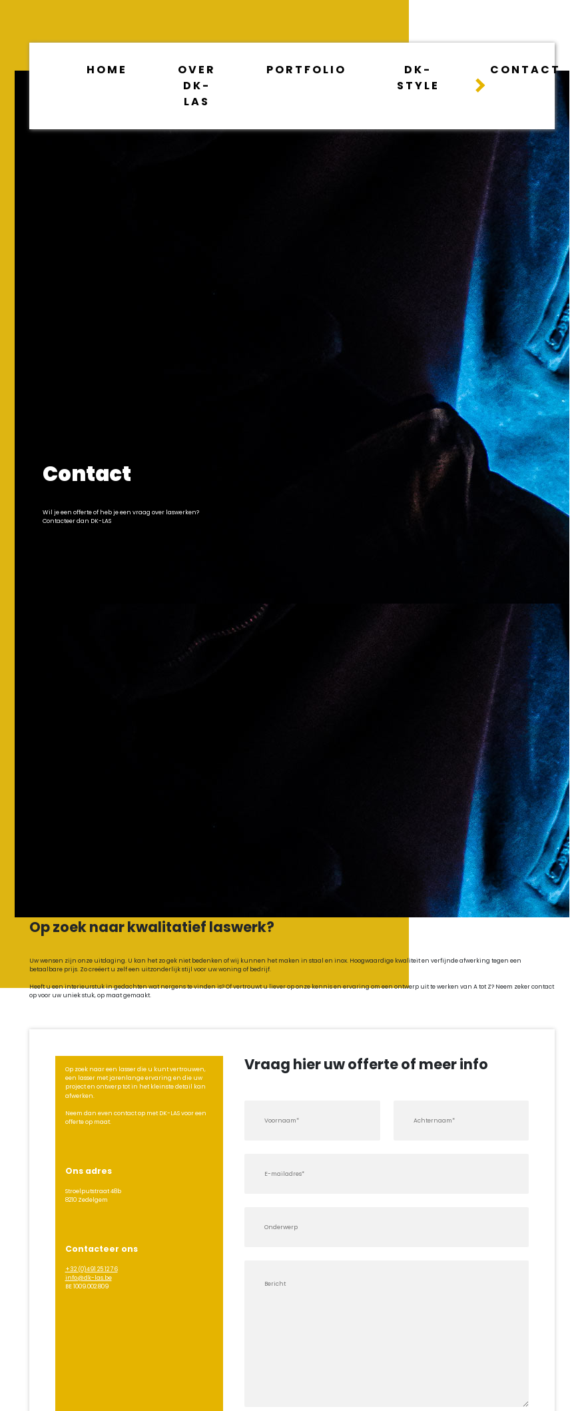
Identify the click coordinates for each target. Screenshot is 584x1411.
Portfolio (306, 69)
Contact (525, 69)
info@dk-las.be (88, 1278)
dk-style (418, 77)
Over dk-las (197, 85)
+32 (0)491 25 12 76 (91, 1269)
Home (107, 69)
